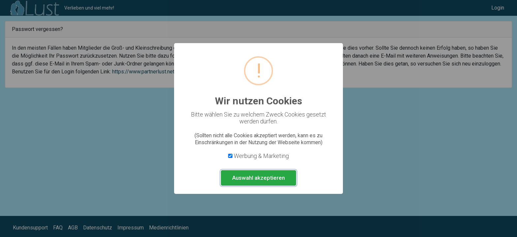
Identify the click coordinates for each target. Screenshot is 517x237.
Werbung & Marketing (261, 155)
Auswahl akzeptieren (258, 177)
